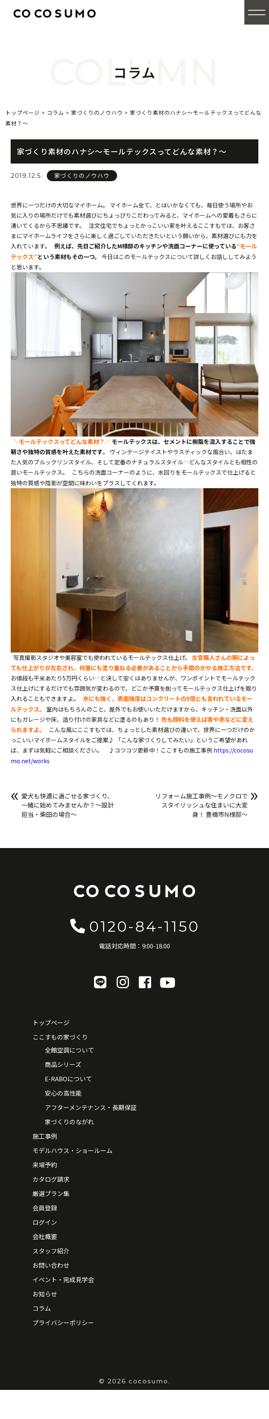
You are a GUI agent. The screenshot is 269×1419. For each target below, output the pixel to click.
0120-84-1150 (134, 926)
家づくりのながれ (69, 1121)
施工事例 (44, 1136)
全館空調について (69, 1050)
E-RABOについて (68, 1078)
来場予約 (44, 1164)
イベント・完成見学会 (63, 1279)
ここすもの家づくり (60, 1036)
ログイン (44, 1222)
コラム (41, 1308)
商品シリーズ (63, 1064)
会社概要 (44, 1236)
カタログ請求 (50, 1179)
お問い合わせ (50, 1265)
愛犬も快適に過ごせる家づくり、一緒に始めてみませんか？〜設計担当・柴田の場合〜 (67, 805)
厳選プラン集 (50, 1193)
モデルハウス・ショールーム (72, 1150)
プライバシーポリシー (63, 1322)
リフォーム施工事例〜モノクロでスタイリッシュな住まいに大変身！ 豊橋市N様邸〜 (201, 805)
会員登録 (44, 1207)
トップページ (50, 1022)
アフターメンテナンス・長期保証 (91, 1107)
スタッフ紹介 (50, 1250)
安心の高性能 (63, 1093)
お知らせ (44, 1293)
